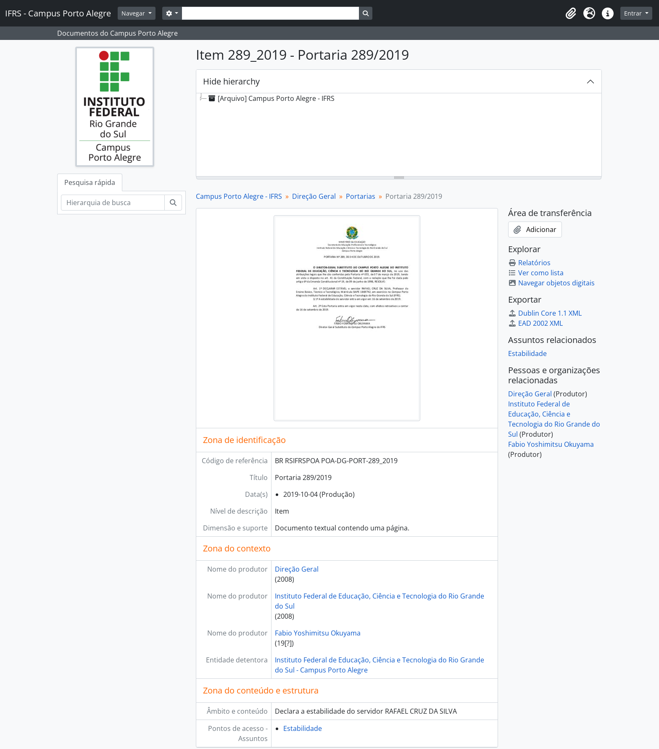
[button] (570, 13)
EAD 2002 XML (535, 323)
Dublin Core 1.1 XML (545, 313)
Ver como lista (536, 272)
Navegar (134, 13)
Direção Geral (314, 196)
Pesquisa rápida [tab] (89, 182)
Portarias (360, 196)
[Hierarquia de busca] (113, 203)
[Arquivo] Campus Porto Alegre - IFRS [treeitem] (271, 98)
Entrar (633, 13)
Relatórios (529, 262)
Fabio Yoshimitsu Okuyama (318, 633)
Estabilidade (302, 728)
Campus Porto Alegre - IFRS (239, 196)
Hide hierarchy (231, 81)
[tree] (398, 135)
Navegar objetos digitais (551, 282)
